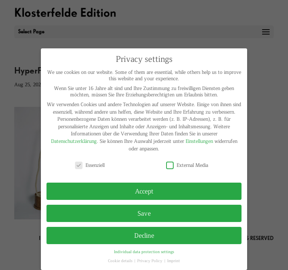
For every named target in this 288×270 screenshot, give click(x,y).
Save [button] (144, 213)
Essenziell (90, 165)
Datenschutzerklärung (74, 141)
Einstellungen (199, 141)
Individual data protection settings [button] (144, 251)
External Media (187, 165)
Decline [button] (144, 235)
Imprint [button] (173, 260)
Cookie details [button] (121, 260)
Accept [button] (144, 191)
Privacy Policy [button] (150, 260)
